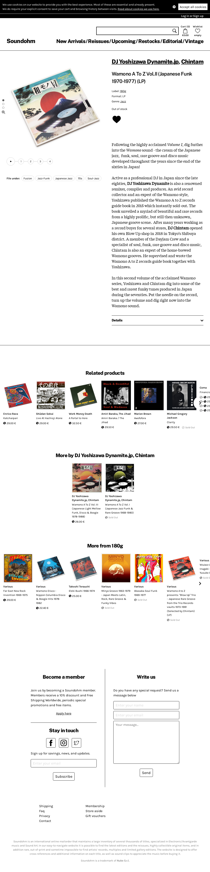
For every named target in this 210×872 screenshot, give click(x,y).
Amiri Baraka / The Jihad (112, 420)
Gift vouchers (96, 816)
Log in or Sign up (192, 16)
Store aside (94, 811)
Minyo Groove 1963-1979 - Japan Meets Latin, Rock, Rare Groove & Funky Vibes (115, 597)
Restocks (149, 41)
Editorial (172, 41)
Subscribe (63, 776)
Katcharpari (10, 418)
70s (80, 178)
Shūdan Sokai (44, 413)
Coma (203, 387)
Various (8, 586)
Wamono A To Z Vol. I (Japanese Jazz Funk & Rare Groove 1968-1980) (119, 508)
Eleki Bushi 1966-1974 (82, 590)
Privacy (44, 816)
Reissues (98, 41)
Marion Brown (142, 413)
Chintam (192, 61)
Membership (95, 806)
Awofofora (140, 418)
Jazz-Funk (44, 178)
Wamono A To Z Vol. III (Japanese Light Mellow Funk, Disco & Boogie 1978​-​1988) (86, 510)
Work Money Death (80, 413)
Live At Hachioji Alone (49, 418)
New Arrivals (70, 41)
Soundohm (21, 40)
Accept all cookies (193, 7)
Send (146, 772)
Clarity (171, 422)
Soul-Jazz (93, 178)
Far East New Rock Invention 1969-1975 (15, 593)
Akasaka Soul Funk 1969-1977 (145, 593)
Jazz (123, 101)
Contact (45, 821)
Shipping (46, 806)
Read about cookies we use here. (138, 9)
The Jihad (125, 413)
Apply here (63, 713)
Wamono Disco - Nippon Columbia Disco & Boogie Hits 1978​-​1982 (50, 597)
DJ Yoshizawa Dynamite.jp (145, 61)
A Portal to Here (78, 418)
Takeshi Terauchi (79, 586)
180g (123, 91)
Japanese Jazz (63, 178)
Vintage (194, 41)
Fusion (27, 178)
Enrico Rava (10, 413)
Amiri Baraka (109, 413)
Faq (42, 811)
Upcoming (123, 41)
